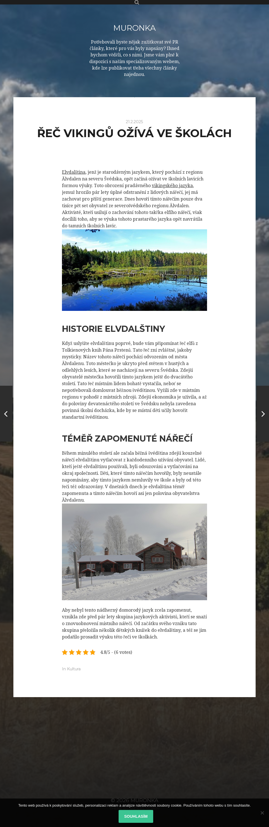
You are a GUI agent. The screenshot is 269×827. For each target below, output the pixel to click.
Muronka (134, 28)
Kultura (74, 668)
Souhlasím (136, 816)
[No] (262, 813)
